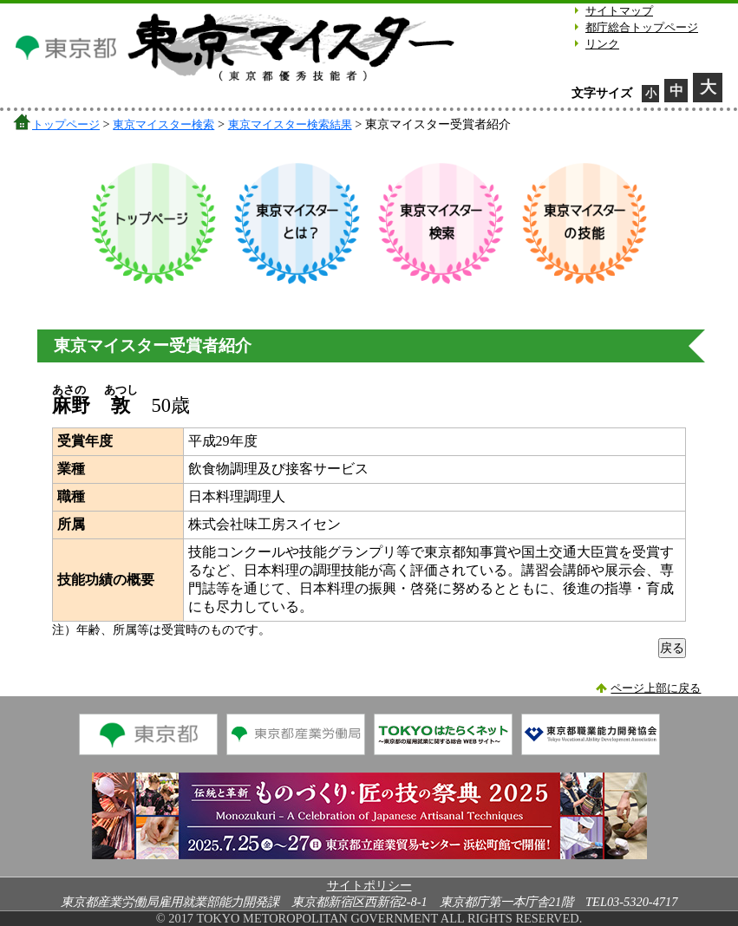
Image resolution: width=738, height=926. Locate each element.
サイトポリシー (369, 885)
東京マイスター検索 (163, 124)
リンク (602, 44)
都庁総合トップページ (641, 28)
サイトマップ (619, 11)
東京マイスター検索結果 (290, 124)
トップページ (66, 124)
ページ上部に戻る (656, 688)
